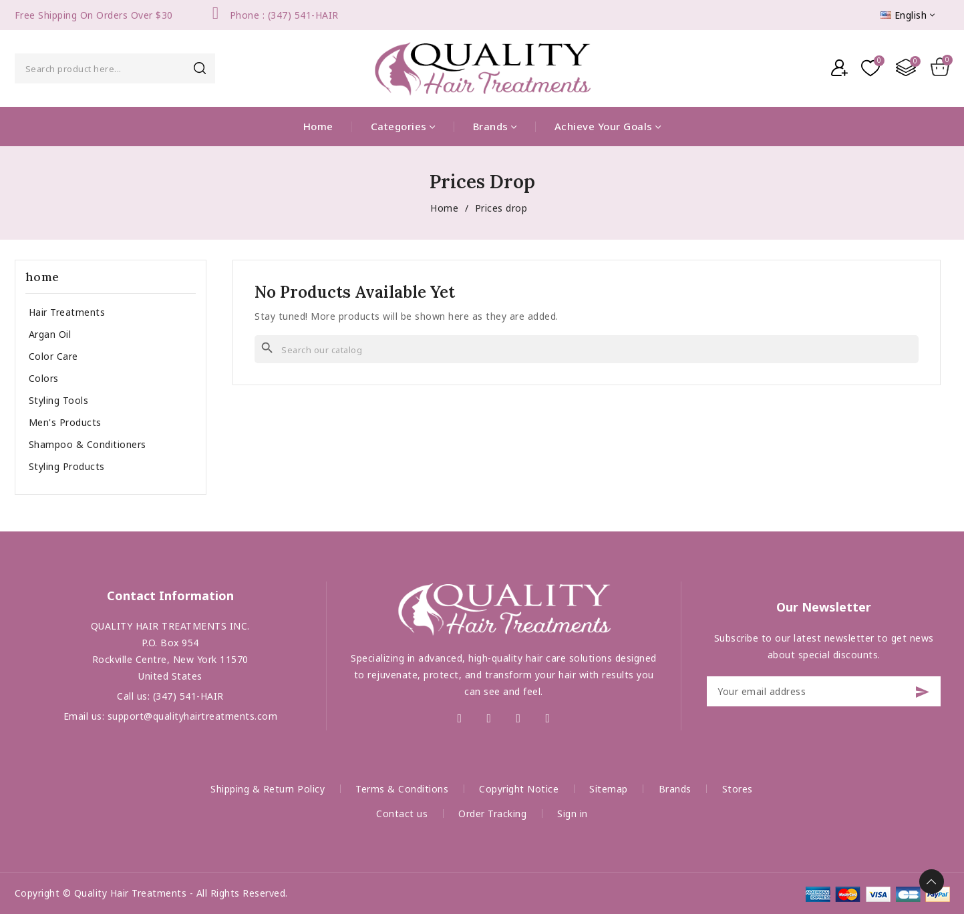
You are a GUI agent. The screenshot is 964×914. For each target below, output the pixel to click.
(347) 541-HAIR (188, 696)
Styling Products (67, 466)
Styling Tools (59, 400)
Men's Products (65, 422)
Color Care (53, 356)
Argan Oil (50, 334)
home (42, 276)
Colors (44, 378)
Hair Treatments (67, 312)
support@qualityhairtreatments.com (193, 716)
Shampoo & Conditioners (87, 444)
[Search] (587, 349)
